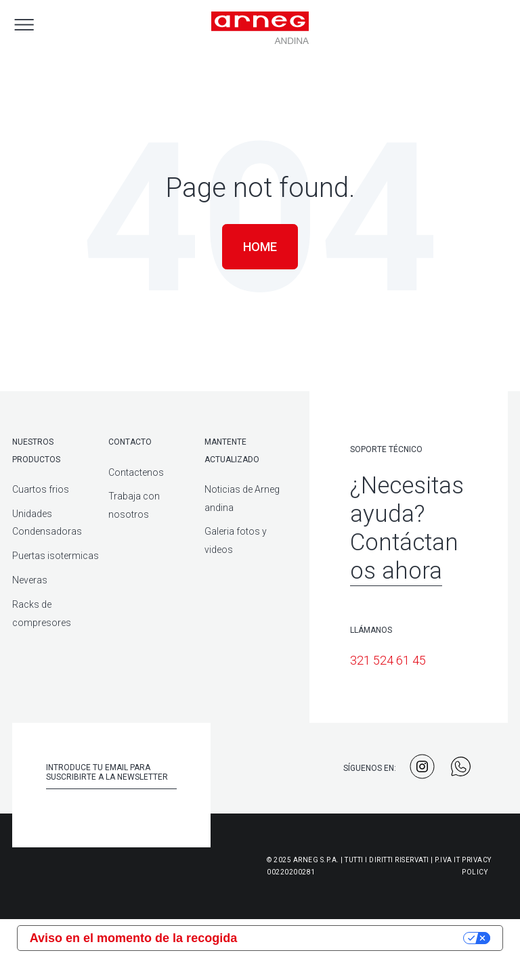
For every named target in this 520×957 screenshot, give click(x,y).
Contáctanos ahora (404, 557)
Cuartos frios (40, 489)
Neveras (29, 580)
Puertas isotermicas (55, 555)
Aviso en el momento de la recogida (133, 938)
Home (260, 247)
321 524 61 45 (388, 660)
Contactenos (136, 472)
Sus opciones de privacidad (358, 938)
